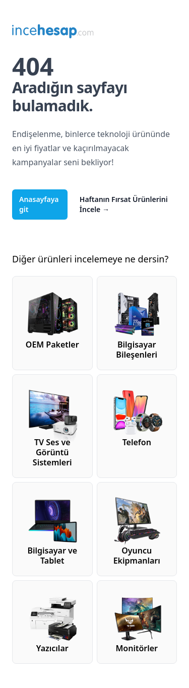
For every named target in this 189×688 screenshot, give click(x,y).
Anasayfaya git (39, 204)
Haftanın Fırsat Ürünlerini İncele (124, 204)
